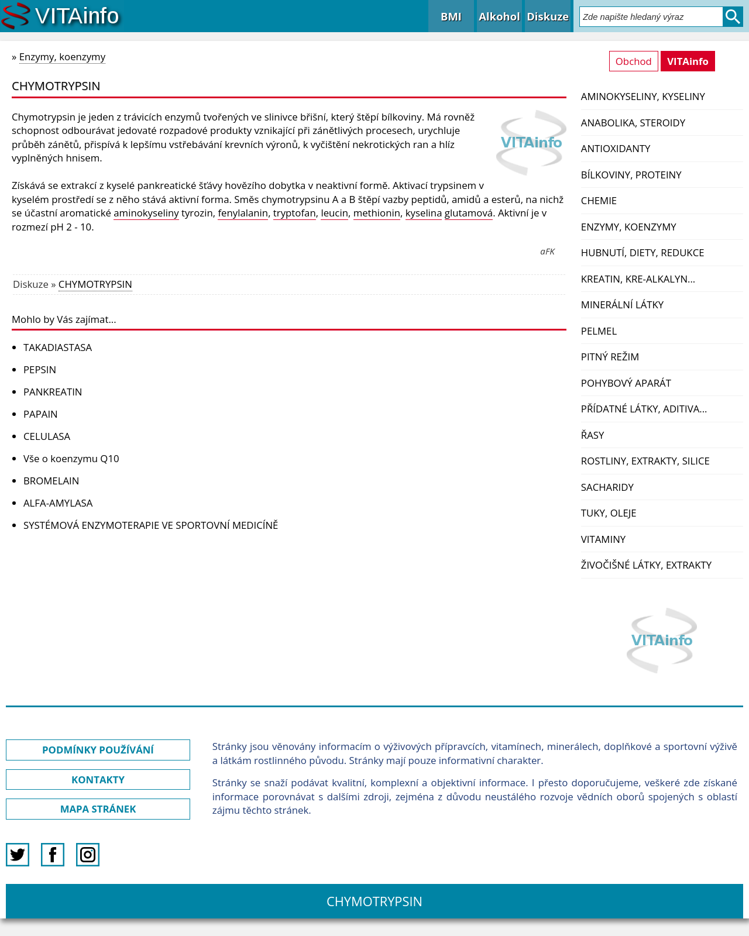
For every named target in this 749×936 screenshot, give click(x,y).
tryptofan (294, 212)
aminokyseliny (146, 212)
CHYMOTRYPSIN (95, 284)
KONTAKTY (98, 779)
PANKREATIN (52, 391)
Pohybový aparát (626, 383)
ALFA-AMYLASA (57, 503)
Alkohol (499, 16)
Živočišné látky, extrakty (646, 565)
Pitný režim (610, 356)
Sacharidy (607, 487)
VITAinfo (688, 61)
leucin (334, 212)
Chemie (599, 200)
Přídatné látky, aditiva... (644, 408)
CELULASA (46, 436)
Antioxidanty (616, 148)
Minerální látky (622, 304)
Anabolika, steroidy (633, 122)
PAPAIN (40, 414)
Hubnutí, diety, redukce (643, 252)
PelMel (599, 331)
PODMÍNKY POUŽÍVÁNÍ (98, 749)
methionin (376, 212)
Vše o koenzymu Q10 (71, 458)
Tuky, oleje (609, 512)
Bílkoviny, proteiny (631, 174)
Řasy (592, 435)
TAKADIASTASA (57, 347)
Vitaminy (603, 539)
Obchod (634, 61)
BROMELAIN (51, 480)
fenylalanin (243, 212)
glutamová (469, 212)
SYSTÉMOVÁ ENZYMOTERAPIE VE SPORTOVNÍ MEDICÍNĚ (150, 525)
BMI (451, 16)
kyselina (424, 212)
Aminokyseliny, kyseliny (643, 96)
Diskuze (548, 16)
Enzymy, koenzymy (628, 226)
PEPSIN (39, 369)
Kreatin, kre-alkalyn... (638, 278)
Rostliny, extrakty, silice (645, 460)
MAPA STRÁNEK (98, 808)
